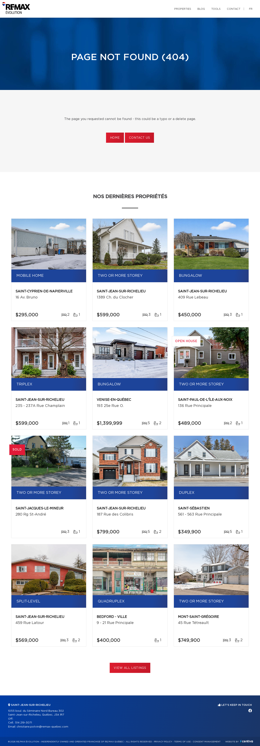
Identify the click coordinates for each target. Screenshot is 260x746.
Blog (201, 9)
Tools (216, 9)
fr (250, 9)
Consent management (207, 742)
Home (115, 137)
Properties (182, 9)
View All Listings (130, 668)
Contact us (139, 137)
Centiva (246, 741)
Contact (233, 9)
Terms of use (182, 742)
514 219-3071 (23, 722)
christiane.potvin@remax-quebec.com (42, 726)
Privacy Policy (163, 742)
